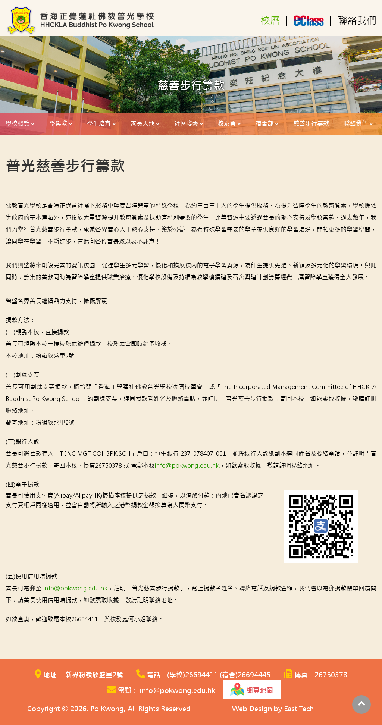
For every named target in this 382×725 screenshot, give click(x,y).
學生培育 (99, 124)
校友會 (227, 124)
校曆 (270, 21)
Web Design (252, 708)
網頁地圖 (251, 689)
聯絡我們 (357, 21)
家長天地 (142, 124)
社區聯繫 (186, 124)
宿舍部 (264, 124)
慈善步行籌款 (311, 124)
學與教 (58, 124)
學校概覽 (17, 124)
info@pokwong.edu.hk (187, 465)
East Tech (299, 708)
